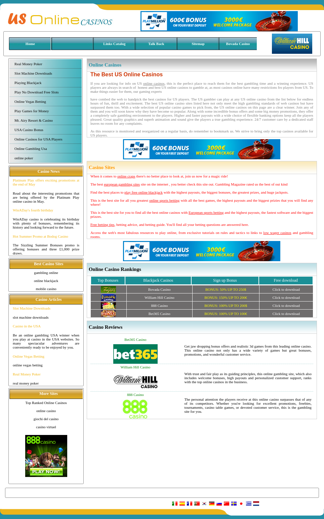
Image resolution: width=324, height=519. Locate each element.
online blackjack (46, 281)
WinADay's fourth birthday (33, 210)
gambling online (46, 273)
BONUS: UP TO (225, 289)
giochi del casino (46, 419)
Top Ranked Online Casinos (46, 403)
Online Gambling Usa (30, 149)
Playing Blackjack (27, 83)
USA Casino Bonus (28, 130)
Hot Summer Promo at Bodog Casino (40, 236)
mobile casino (46, 289)
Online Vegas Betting (30, 101)
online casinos (154, 83)
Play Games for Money (31, 111)
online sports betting (164, 200)
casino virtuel (46, 427)
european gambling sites (122, 184)
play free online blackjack (143, 192)
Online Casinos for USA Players (38, 139)
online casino (46, 411)
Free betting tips (102, 225)
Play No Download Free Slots (36, 92)
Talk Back (156, 44)
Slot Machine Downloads (33, 73)
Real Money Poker (28, 64)
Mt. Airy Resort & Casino (33, 120)
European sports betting (206, 212)
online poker (23, 158)
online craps (126, 176)
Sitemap (198, 44)
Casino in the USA (27, 326)
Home (30, 44)
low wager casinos (277, 233)
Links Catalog (114, 44)
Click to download (286, 289)
